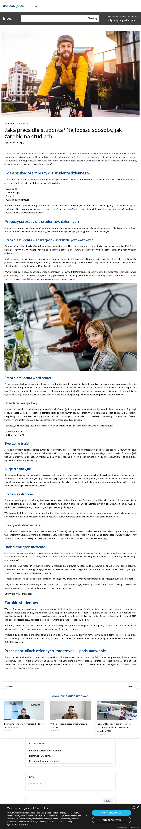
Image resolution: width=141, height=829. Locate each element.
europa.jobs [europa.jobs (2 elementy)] (37, 784)
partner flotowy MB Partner (97, 249)
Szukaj (107, 800)
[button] (48, 825)
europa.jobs (26, 593)
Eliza (22, 143)
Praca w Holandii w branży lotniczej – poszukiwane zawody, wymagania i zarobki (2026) (115, 727)
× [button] (138, 807)
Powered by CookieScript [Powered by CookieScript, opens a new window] (128, 827)
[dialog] (70, 816)
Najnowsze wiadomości (16, 123)
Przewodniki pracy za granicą (44, 760)
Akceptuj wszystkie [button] (111, 813)
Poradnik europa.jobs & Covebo (45, 750)
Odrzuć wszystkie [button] (111, 820)
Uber (108, 259)
